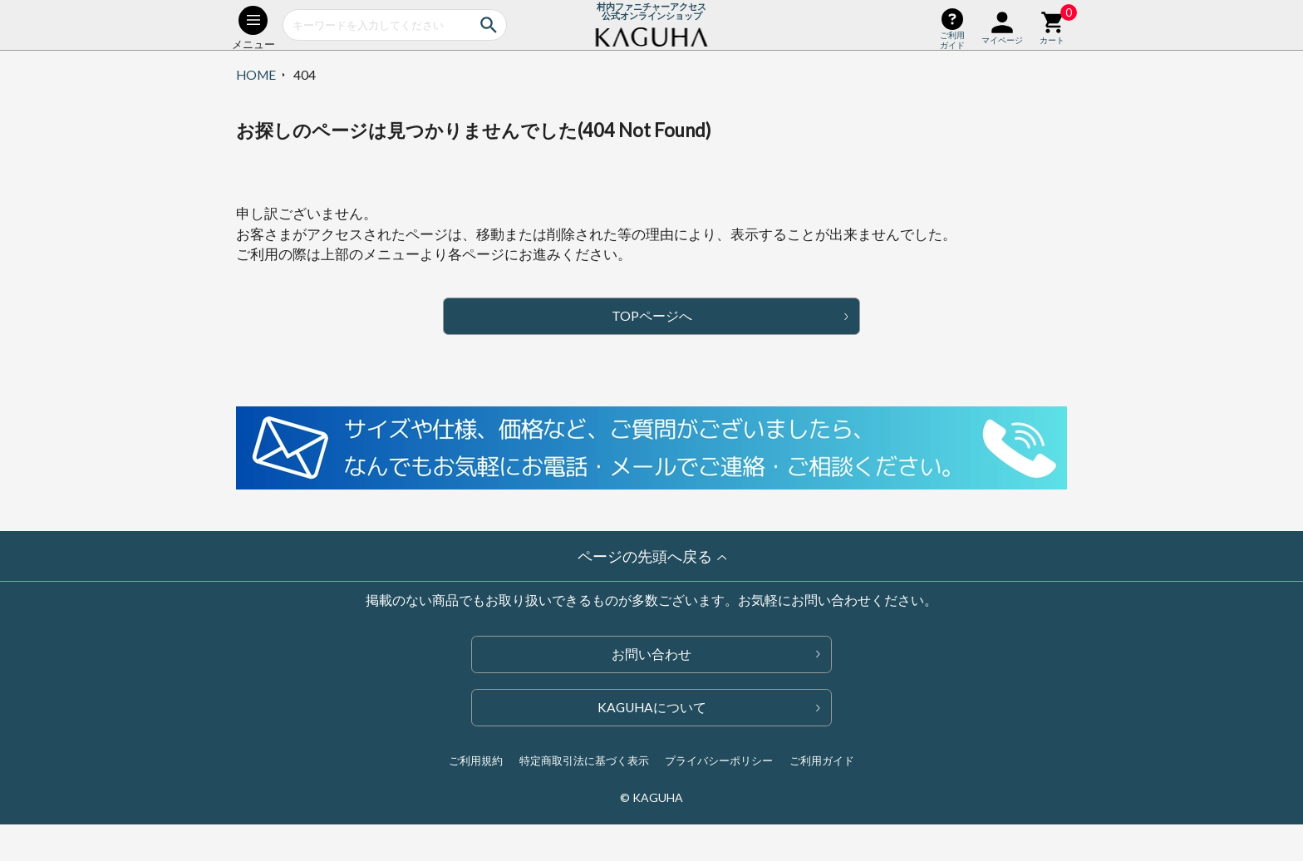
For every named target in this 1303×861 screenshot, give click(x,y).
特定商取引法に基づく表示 (584, 760)
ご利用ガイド (821, 760)
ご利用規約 (476, 760)
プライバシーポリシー (719, 760)
